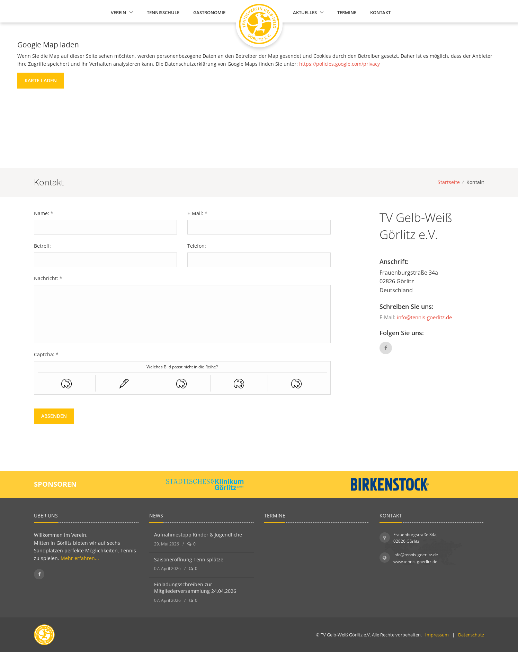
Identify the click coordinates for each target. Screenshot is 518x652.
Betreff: (42, 245)
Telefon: (196, 245)
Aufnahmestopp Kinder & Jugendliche (198, 534)
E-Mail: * (197, 213)
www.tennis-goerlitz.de (415, 561)
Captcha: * (46, 354)
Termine (346, 12)
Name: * (43, 213)
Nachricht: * (48, 278)
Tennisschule (163, 12)
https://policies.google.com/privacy (339, 64)
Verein (118, 12)
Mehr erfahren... (80, 558)
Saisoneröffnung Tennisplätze (188, 559)
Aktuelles (305, 12)
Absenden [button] (54, 416)
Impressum (437, 635)
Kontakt (380, 12)
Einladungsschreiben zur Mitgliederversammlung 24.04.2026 (195, 588)
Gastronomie (209, 12)
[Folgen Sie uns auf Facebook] (39, 574)
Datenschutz (471, 635)
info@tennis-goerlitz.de (424, 317)
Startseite (449, 182)
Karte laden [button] (41, 80)
